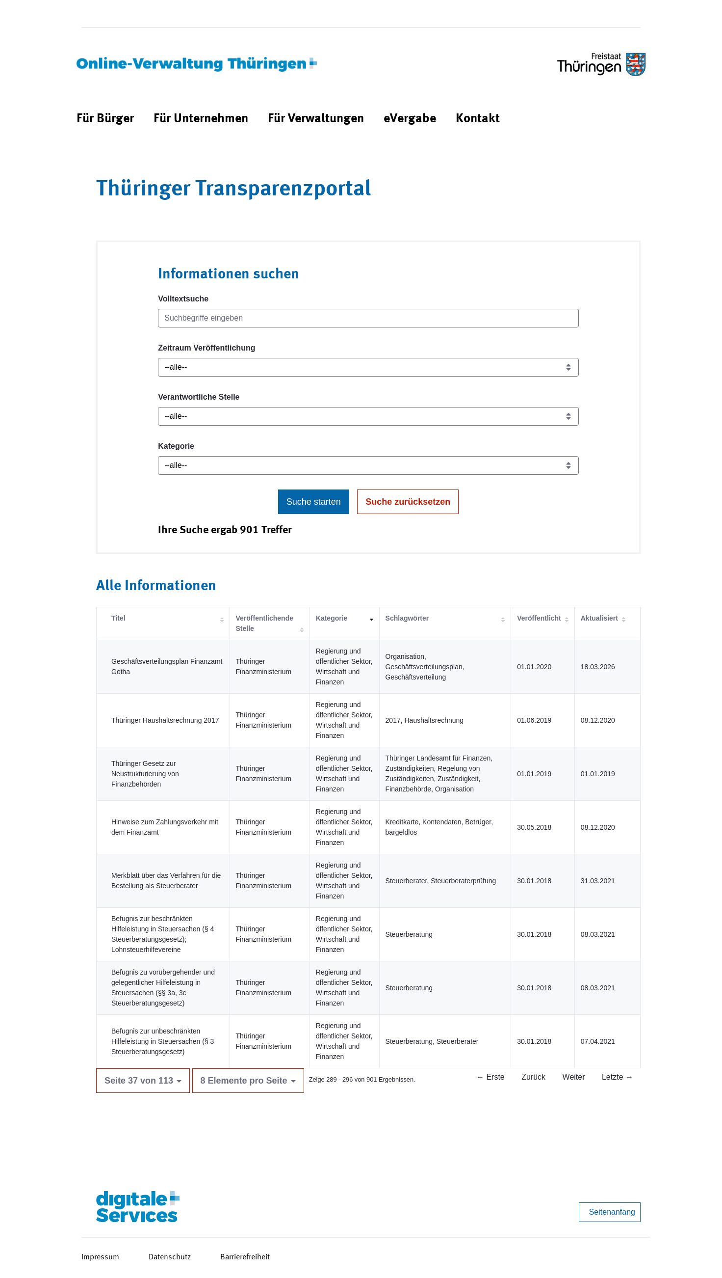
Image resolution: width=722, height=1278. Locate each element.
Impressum (100, 1257)
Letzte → (617, 1077)
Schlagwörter (407, 618)
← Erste (490, 1077)
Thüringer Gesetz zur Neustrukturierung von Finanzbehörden (145, 774)
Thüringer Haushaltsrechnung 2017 (165, 720)
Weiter (574, 1077)
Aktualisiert (599, 618)
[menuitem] (105, 119)
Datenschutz (170, 1257)
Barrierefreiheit (245, 1257)
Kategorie (176, 446)
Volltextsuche (183, 299)
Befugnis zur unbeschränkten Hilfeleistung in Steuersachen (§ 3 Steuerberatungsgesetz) (162, 1041)
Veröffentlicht (539, 618)
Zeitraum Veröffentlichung (206, 348)
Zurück (533, 1077)
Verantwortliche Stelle (198, 397)
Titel (118, 618)
